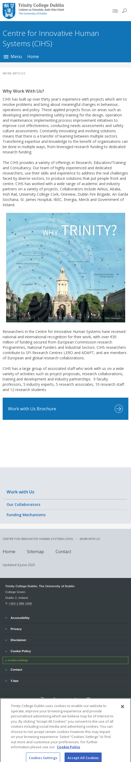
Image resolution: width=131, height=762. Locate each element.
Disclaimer (18, 639)
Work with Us (20, 492)
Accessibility (20, 617)
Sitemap (35, 551)
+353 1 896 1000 (20, 603)
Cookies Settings (18, 660)
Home (33, 56)
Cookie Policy (20, 650)
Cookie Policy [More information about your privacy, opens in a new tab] (68, 751)
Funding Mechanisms (26, 514)
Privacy (16, 628)
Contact (63, 551)
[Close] (122, 710)
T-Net (15, 680)
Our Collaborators (23, 504)
